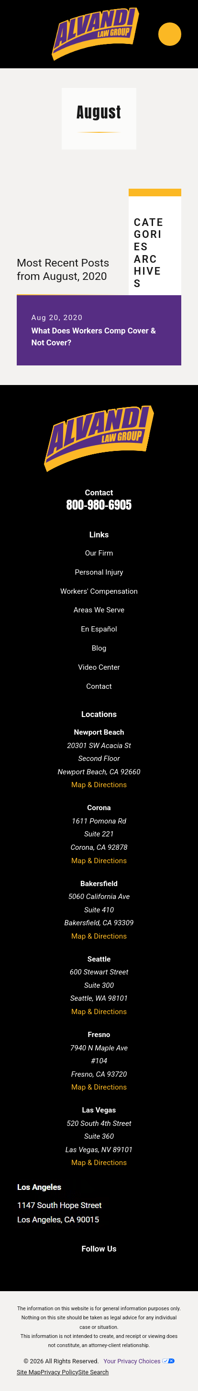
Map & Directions (99, 785)
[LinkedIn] (89, 1266)
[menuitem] (29, 1372)
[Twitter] (109, 1266)
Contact (98, 686)
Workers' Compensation (99, 591)
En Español (99, 629)
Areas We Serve (99, 610)
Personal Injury (99, 572)
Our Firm (99, 553)
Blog (99, 648)
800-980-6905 (99, 505)
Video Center (99, 667)
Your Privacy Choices (138, 1361)
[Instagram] (129, 1266)
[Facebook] (69, 1266)
